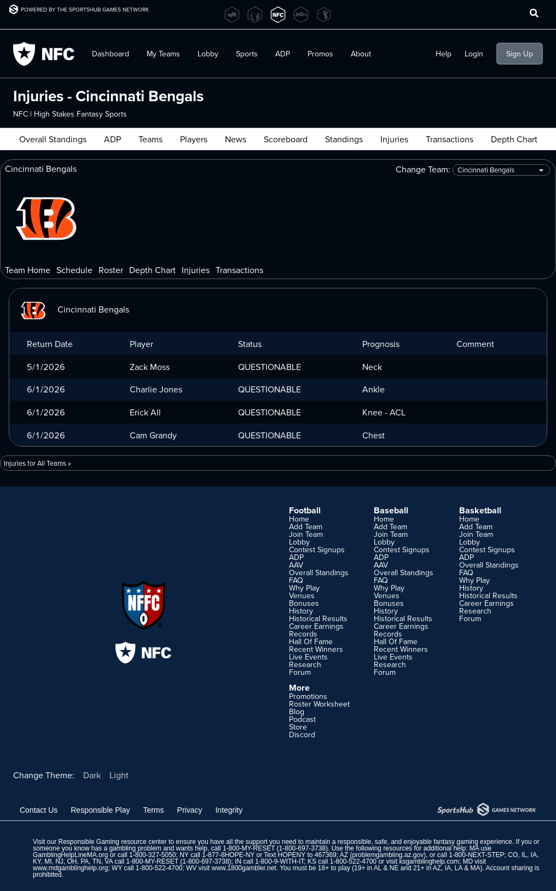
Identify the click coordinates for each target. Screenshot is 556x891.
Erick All (145, 412)
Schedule (74, 269)
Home (299, 518)
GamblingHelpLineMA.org (70, 855)
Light (119, 775)
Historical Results (318, 618)
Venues (302, 595)
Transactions (449, 139)
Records (303, 633)
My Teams (163, 53)
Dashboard (110, 53)
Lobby (208, 53)
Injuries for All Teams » (37, 463)
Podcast (302, 719)
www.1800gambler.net (244, 868)
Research (305, 664)
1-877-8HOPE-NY (228, 855)
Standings (344, 139)
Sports (247, 53)
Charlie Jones (156, 389)
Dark (92, 775)
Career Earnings (316, 626)
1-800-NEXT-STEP (476, 855)
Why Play (304, 587)
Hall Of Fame (311, 641)
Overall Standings (52, 139)
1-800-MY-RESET (249, 848)
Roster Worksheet (319, 703)
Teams (150, 139)
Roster (111, 269)
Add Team (305, 526)
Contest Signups (317, 549)
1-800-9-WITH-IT (279, 861)
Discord (302, 734)
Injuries (394, 139)
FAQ (296, 580)
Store (298, 726)
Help (443, 53)
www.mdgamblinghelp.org (70, 868)
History (301, 610)
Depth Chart (514, 139)
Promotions (308, 696)
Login (474, 53)
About (361, 53)
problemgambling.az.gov (388, 855)
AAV (296, 564)
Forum (300, 672)
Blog (296, 711)
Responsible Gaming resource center (112, 842)
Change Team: (473, 170)
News (235, 139)
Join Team (306, 534)
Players (193, 139)
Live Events (308, 656)
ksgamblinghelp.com (429, 861)
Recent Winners (316, 649)
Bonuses (304, 603)
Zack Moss (150, 367)
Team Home (27, 269)
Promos (320, 53)
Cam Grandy (153, 435)
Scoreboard (286, 139)
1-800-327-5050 (152, 855)
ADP (282, 53)
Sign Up (519, 53)
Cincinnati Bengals (73, 309)
